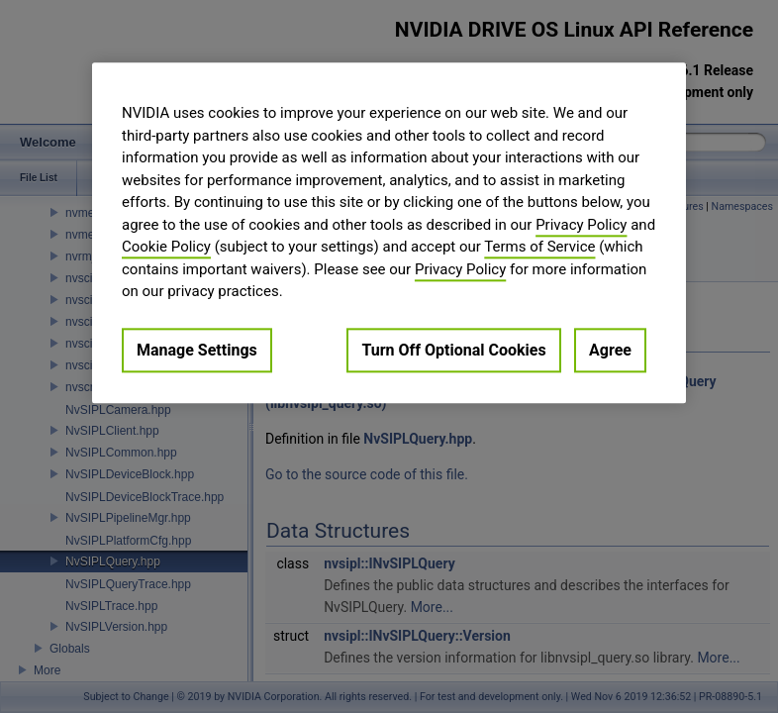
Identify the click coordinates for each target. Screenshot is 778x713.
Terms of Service (539, 246)
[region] (389, 232)
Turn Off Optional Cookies (453, 350)
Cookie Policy (166, 246)
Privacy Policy (581, 225)
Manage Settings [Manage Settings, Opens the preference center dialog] (197, 350)
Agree (610, 350)
